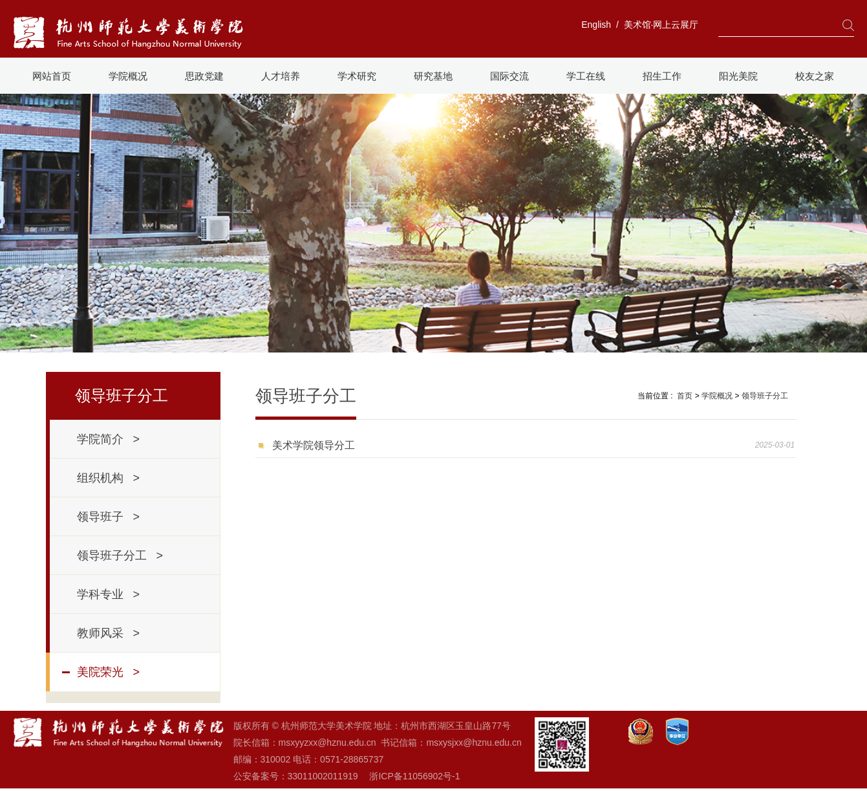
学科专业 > (108, 594)
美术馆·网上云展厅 (661, 24)
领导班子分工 (765, 395)
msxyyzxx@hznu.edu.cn (327, 742)
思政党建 (204, 75)
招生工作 (662, 75)
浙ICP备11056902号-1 (414, 776)
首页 (684, 395)
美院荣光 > (108, 672)
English (596, 24)
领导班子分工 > (120, 555)
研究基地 (433, 75)
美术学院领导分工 (313, 445)
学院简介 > (108, 439)
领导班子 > (108, 516)
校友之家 (814, 75)
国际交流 (509, 75)
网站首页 (51, 75)
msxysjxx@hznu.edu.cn (473, 742)
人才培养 (280, 75)
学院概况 (128, 75)
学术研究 (356, 75)
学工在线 (585, 75)
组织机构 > (108, 477)
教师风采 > (108, 633)
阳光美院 (738, 75)
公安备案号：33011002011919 (295, 776)
